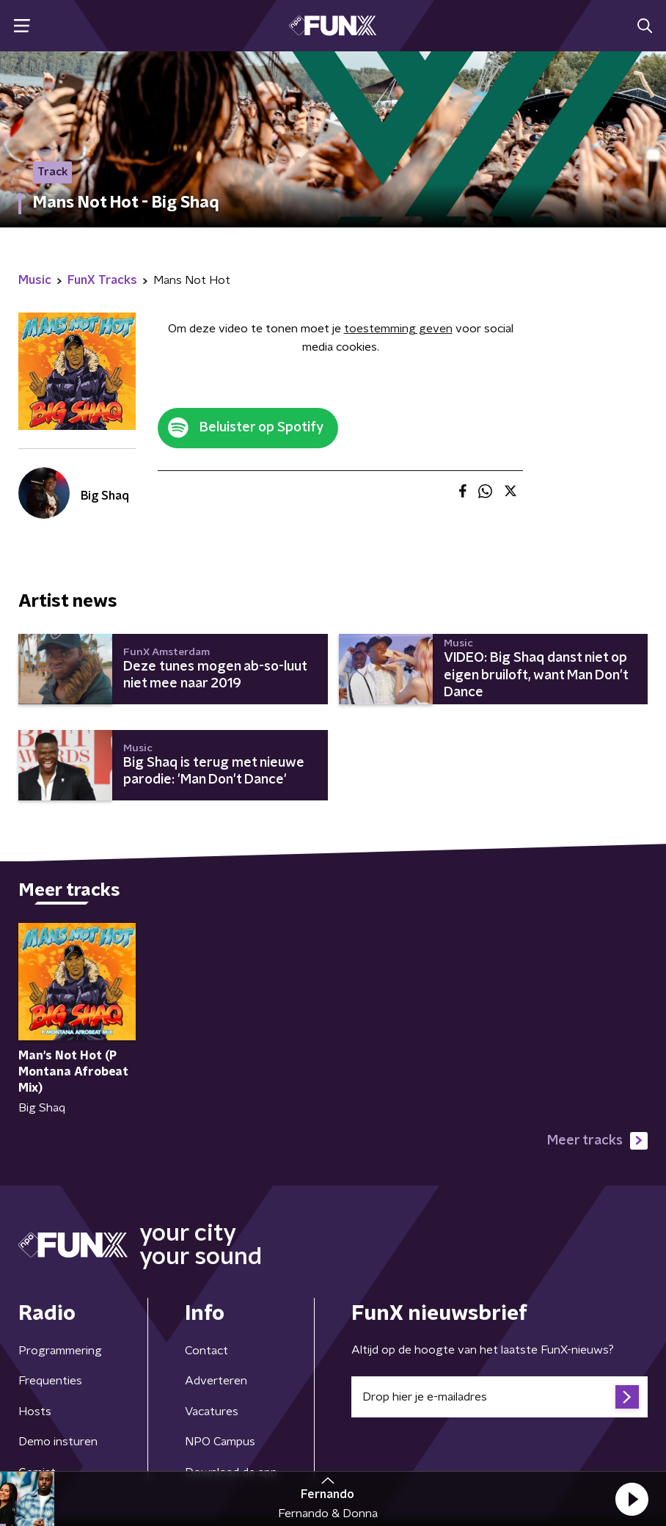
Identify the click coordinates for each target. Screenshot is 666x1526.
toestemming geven (398, 329)
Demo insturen (58, 1441)
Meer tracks (597, 1141)
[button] (631, 1498)
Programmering (60, 1351)
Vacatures (211, 1411)
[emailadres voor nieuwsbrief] (499, 1396)
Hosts (34, 1411)
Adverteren (216, 1381)
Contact (206, 1351)
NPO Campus (220, 1441)
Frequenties (50, 1381)
